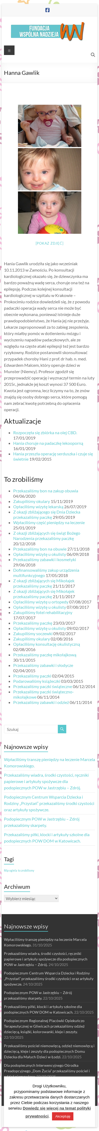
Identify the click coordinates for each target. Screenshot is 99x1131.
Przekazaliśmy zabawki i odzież (41, 702)
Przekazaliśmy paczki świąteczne (42, 686)
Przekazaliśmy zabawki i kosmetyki (44, 559)
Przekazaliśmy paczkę (32, 622)
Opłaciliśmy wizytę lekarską (38, 506)
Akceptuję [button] (62, 1116)
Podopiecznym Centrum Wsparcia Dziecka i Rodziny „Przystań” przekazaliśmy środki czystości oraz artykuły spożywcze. (49, 803)
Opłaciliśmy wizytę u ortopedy (40, 601)
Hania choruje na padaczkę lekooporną (48, 443)
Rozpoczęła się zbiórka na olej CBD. (45, 432)
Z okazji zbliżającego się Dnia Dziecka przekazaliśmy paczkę (46, 514)
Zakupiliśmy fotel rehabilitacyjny (42, 612)
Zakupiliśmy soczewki (33, 633)
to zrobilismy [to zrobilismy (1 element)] (26, 870)
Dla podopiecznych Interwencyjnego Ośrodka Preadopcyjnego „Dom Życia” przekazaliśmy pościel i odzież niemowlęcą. (47, 1071)
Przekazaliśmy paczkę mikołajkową (44, 654)
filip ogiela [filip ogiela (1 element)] (10, 870)
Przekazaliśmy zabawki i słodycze (43, 665)
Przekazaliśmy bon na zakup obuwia (45, 490)
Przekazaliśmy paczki (32, 675)
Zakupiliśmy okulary (31, 501)
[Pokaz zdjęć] (50, 243)
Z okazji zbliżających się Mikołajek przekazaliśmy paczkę (43, 583)
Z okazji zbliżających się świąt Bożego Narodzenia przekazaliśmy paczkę (46, 535)
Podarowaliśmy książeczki (36, 681)
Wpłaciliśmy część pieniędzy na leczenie (49, 522)
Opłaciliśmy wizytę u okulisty (39, 554)
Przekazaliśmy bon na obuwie (40, 548)
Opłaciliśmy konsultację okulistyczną (46, 644)
